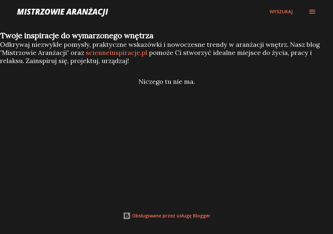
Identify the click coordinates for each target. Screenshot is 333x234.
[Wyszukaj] (281, 12)
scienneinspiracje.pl (116, 52)
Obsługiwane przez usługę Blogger (166, 216)
